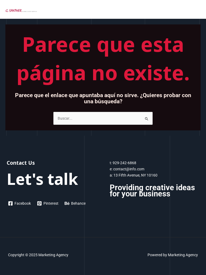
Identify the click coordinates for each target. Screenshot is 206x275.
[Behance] (75, 203)
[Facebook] (19, 203)
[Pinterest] (48, 203)
